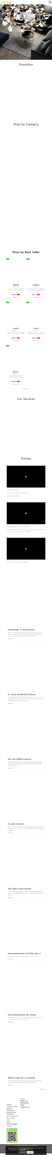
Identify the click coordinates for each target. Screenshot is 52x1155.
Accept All (30, 1152)
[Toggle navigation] (50, 2)
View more (11, 638)
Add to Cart (16, 297)
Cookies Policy (23, 1149)
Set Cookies (22, 1152)
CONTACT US (24, 1107)
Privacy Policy (14, 1149)
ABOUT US (23, 1101)
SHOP (22, 1105)
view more (26, 389)
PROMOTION (24, 1103)
